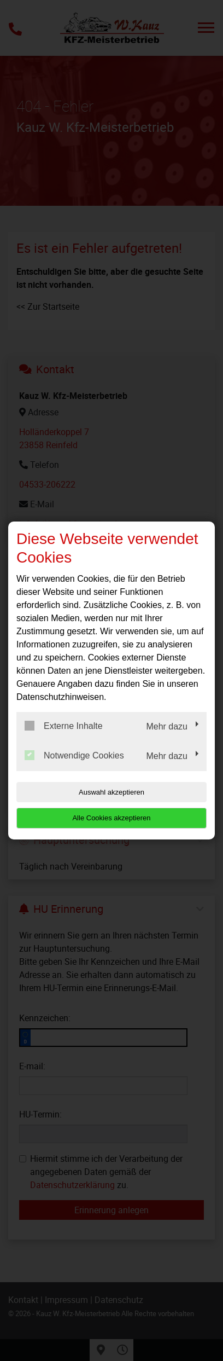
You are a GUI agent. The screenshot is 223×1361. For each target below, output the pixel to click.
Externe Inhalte (64, 726)
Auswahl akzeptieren (111, 792)
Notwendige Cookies (74, 755)
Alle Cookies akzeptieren (111, 818)
